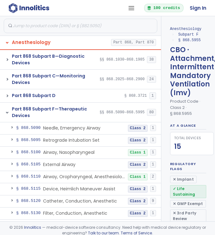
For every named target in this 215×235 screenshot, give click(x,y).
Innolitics (32, 227)
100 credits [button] (163, 8)
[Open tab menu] (131, 8)
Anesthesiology (186, 29)
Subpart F (188, 34)
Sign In (198, 8)
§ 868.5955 (189, 40)
